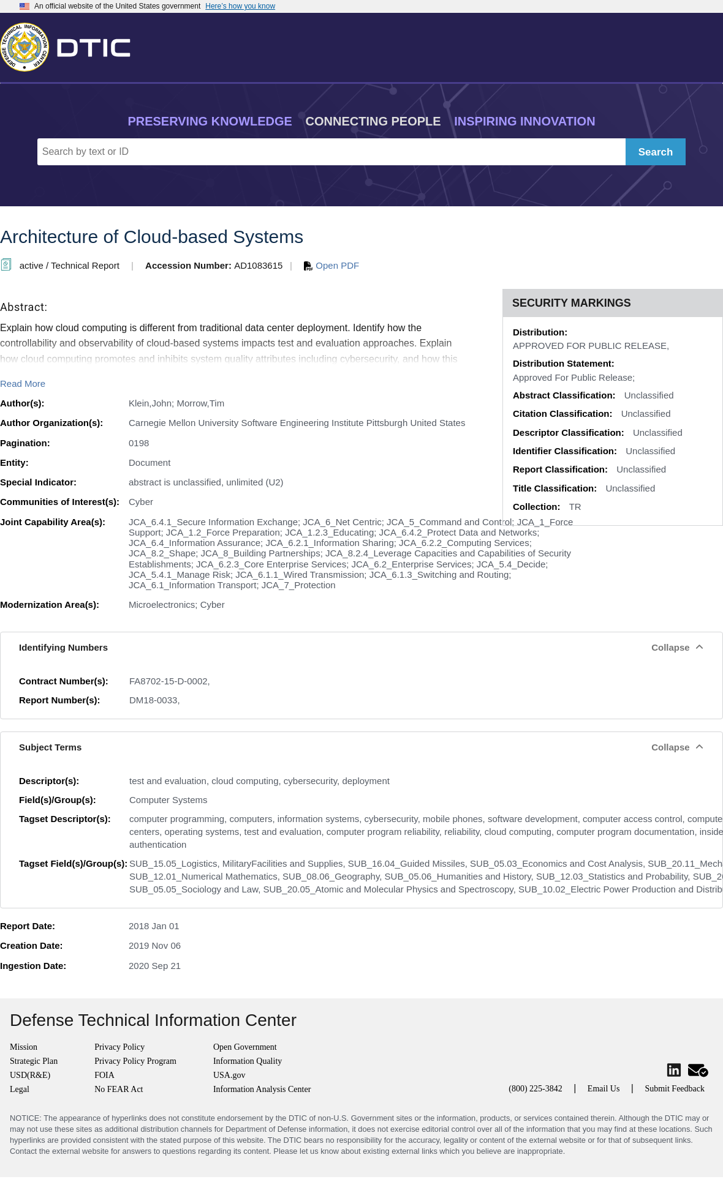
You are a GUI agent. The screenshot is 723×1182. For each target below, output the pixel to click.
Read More (22, 383)
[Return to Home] (70, 44)
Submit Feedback (675, 1088)
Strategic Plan (34, 1061)
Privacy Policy (119, 1047)
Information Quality (247, 1061)
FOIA (104, 1075)
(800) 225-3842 (535, 1088)
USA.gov (229, 1075)
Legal (19, 1089)
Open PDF (331, 265)
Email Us (604, 1088)
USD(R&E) (30, 1075)
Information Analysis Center (262, 1089)
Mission (23, 1047)
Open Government (245, 1047)
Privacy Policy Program (135, 1061)
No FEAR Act (118, 1089)
